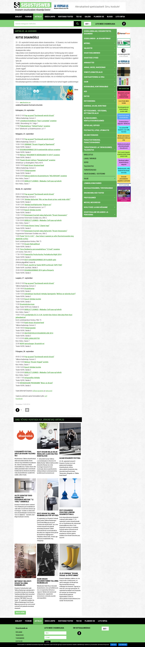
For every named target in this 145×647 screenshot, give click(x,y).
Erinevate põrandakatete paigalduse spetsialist (124, 179)
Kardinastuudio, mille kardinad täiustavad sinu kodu (124, 170)
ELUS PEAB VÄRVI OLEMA (124, 102)
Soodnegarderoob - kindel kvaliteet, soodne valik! (123, 109)
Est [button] (87, 24)
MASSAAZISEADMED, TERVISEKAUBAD (98, 188)
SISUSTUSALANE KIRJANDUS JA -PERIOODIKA (99, 213)
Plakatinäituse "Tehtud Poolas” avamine (35, 126)
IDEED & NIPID (50, 17)
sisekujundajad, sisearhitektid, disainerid (97, 32)
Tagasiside (20, 635)
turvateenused (90, 170)
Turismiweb (20, 638)
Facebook (124, 24)
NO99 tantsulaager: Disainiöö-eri (32, 344)
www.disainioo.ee (25, 102)
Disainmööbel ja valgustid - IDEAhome (124, 122)
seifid (86, 162)
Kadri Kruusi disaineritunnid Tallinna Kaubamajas (47, 581)
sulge (99, 178)
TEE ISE (79, 17)
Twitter (88, 633)
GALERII (88, 17)
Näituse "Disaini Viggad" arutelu (36, 362)
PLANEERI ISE (99, 17)
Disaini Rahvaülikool (32, 244)
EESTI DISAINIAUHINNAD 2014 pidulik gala (40, 260)
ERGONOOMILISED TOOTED (94, 193)
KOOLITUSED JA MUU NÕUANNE (99, 207)
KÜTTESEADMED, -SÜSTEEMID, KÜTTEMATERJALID (95, 112)
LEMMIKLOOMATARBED (92, 183)
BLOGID (110, 17)
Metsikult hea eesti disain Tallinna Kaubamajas (23, 583)
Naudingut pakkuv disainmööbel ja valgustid (124, 162)
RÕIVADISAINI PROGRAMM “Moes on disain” (36, 383)
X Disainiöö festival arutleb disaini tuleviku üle (25, 453)
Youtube (128, 24)
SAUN (99, 82)
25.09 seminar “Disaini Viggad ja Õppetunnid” (69, 574)
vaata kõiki (20, 613)
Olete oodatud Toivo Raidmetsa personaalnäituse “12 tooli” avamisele (24, 498)
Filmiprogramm (30, 170)
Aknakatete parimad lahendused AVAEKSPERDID (123, 95)
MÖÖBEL (99, 43)
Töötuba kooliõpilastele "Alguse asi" (37, 205)
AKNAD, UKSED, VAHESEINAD (99, 67)
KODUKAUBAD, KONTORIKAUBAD (99, 87)
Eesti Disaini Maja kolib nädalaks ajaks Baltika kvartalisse (47, 454)
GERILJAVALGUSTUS (32, 338)
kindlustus (88, 155)
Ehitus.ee (19, 641)
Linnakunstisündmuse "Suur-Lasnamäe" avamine (38, 121)
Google (92, 633)
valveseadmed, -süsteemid (94, 174)
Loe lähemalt (122, 644)
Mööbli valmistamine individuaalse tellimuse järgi (123, 138)
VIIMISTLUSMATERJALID (99, 72)
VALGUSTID (99, 48)
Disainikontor (29, 288)
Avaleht (18, 17)
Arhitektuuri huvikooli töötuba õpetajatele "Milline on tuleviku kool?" (50, 294)
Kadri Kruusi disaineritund (34, 165)
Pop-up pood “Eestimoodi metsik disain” (39, 115)
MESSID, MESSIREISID (92, 202)
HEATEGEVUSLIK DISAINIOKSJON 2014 (38, 333)
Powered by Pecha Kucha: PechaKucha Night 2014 (42, 254)
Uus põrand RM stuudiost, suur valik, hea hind (124, 130)
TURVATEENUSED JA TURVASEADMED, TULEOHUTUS (99, 148)
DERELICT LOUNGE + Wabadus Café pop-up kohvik (43, 181)
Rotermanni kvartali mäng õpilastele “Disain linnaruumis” (45, 215)
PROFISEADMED (99, 198)
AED (99, 91)
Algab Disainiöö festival (70, 458)
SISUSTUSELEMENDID (99, 53)
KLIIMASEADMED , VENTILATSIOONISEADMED (94, 119)
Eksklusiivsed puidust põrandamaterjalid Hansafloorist (124, 146)
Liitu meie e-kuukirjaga (105, 24)
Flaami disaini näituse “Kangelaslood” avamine (37, 160)
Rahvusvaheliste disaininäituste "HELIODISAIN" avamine (45, 176)
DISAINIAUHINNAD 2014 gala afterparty (39, 270)
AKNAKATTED (99, 63)
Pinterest (120, 24)
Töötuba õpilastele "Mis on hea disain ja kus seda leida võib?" (47, 199)
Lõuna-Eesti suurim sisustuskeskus (123, 116)
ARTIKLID (38, 17)
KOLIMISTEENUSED (91, 135)
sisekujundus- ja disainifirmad (97, 38)
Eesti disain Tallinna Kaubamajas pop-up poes (47, 514)
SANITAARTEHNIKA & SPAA (99, 77)
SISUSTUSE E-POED (91, 58)
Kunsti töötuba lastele (32, 210)
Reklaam (19, 632)
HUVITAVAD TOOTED (65, 17)
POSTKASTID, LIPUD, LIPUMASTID (96, 130)
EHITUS (99, 96)
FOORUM (28, 17)
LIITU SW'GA (120, 17)
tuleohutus (89, 166)
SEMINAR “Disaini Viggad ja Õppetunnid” (39, 144)
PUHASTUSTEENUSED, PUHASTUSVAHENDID (92, 141)
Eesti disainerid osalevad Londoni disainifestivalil (67, 512)
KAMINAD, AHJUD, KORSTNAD (95, 106)
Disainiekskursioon (27, 304)
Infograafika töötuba (32, 378)
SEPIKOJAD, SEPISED (92, 125)
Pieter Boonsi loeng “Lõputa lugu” (37, 226)
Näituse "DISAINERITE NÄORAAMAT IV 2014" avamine (40, 155)
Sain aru (113, 644)
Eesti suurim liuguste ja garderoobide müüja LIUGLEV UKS (123, 154)
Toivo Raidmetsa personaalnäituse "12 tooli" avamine (40, 249)
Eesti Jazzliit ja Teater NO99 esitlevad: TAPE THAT (43, 265)
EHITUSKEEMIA (99, 101)
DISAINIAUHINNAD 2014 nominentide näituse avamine (40, 150)
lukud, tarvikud (90, 158)
